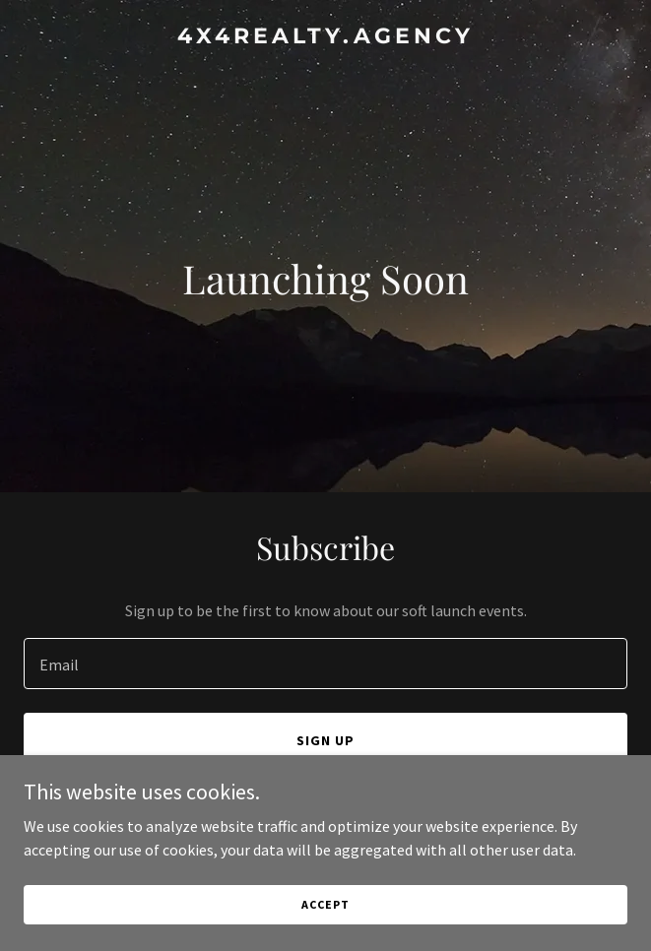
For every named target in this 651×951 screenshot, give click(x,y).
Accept (325, 904)
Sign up (325, 740)
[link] (325, 37)
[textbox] (325, 663)
